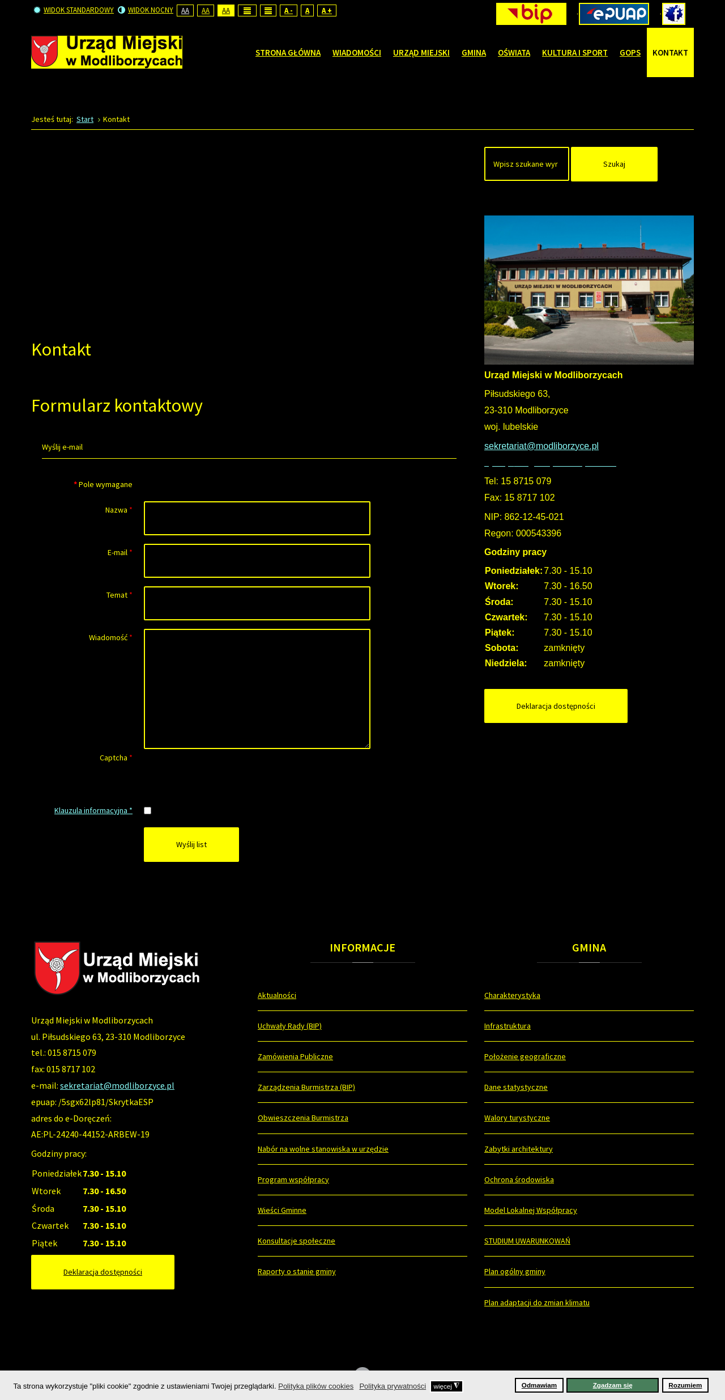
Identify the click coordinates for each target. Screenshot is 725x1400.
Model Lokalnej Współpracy (530, 1210)
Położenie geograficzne (525, 1056)
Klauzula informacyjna (93, 810)
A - (288, 10)
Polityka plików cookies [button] (315, 1386)
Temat (119, 595)
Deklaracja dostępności (556, 706)
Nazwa (119, 510)
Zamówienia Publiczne (295, 1056)
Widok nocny (145, 10)
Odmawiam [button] (539, 1385)
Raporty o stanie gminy (297, 1271)
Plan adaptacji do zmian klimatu (537, 1302)
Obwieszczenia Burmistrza (303, 1118)
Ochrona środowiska (519, 1179)
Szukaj (614, 164)
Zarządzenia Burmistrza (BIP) (306, 1087)
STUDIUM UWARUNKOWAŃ (527, 1241)
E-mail (120, 552)
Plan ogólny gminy (514, 1271)
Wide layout (268, 10)
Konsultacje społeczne (296, 1241)
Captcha (116, 757)
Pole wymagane (103, 484)
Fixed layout (247, 10)
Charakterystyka (512, 995)
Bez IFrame (249, 232)
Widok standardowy (73, 10)
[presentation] (230, 771)
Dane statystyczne (516, 1087)
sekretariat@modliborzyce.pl (117, 1085)
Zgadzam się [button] (613, 1385)
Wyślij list (191, 844)
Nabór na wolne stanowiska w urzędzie (323, 1149)
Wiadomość (111, 637)
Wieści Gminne (282, 1210)
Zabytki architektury (518, 1149)
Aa (185, 10)
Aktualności (277, 995)
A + (327, 10)
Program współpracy (293, 1179)
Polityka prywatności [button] (392, 1386)
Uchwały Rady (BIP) (290, 1026)
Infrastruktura (507, 1026)
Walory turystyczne (517, 1118)
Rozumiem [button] (685, 1385)
